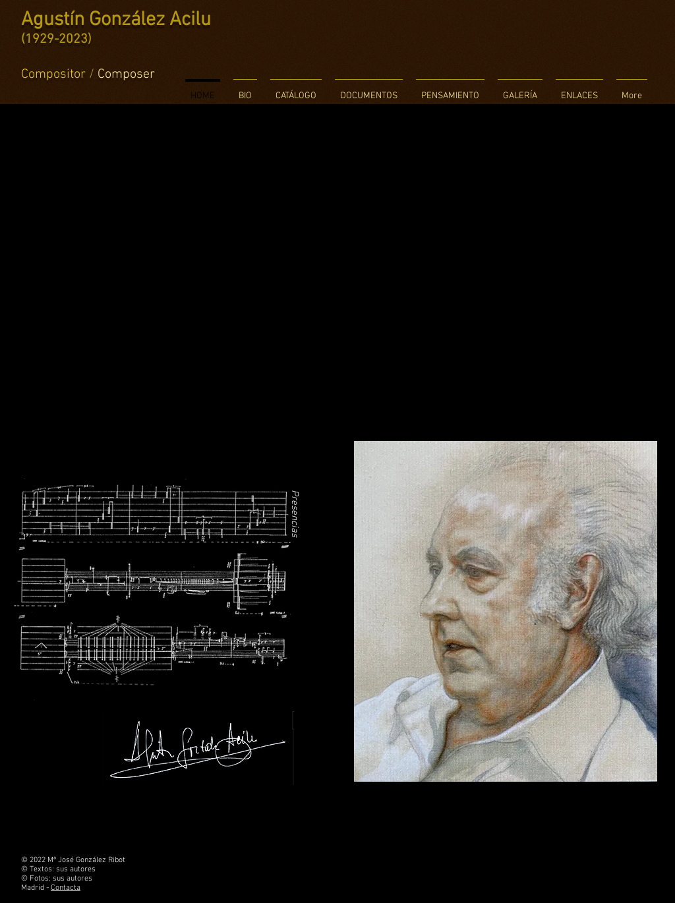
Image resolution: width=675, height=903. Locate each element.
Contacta (65, 887)
